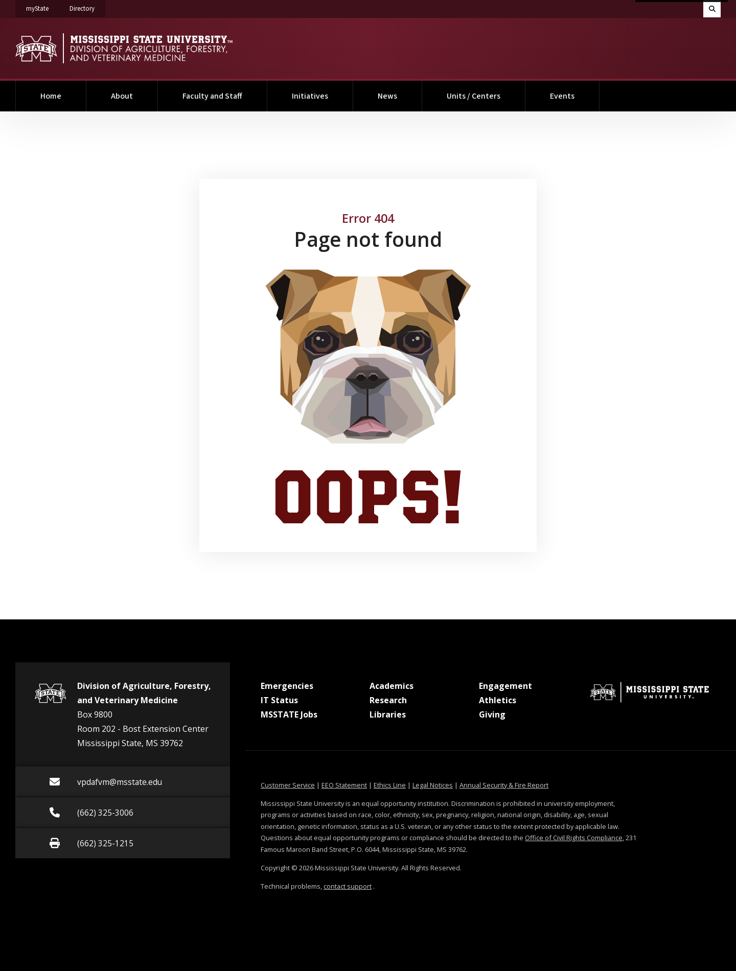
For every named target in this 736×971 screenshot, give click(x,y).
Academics (391, 685)
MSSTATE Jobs (289, 714)
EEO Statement (344, 785)
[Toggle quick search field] (712, 8)
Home (50, 96)
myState (42, 6)
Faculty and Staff (212, 96)
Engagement (505, 685)
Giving (492, 714)
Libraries (388, 714)
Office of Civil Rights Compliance (574, 837)
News (387, 96)
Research (388, 700)
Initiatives (310, 96)
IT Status (279, 700)
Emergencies (287, 685)
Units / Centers (473, 96)
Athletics (497, 700)
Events (562, 96)
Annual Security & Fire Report (503, 785)
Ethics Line (390, 785)
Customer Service (288, 785)
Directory (87, 6)
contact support (348, 886)
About (122, 96)
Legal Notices (432, 785)
